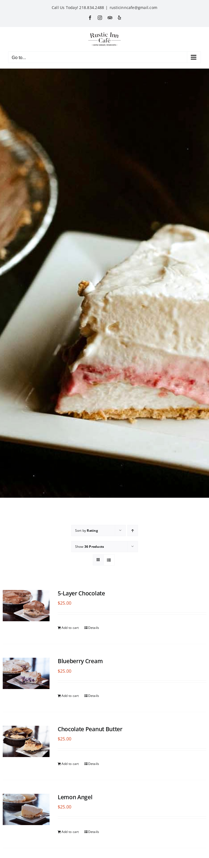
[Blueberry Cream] (26, 673)
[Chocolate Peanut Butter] (26, 741)
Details (93, 627)
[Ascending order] (132, 530)
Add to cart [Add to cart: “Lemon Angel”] (70, 831)
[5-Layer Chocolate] (26, 605)
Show (89, 546)
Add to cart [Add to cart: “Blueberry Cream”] (70, 695)
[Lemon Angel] (26, 809)
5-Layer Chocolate (81, 593)
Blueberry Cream (80, 661)
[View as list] (109, 560)
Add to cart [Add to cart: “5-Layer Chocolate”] (70, 627)
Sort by (86, 530)
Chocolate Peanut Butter (90, 729)
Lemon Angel (75, 797)
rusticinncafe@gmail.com (134, 7)
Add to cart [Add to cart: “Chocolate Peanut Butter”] (70, 763)
